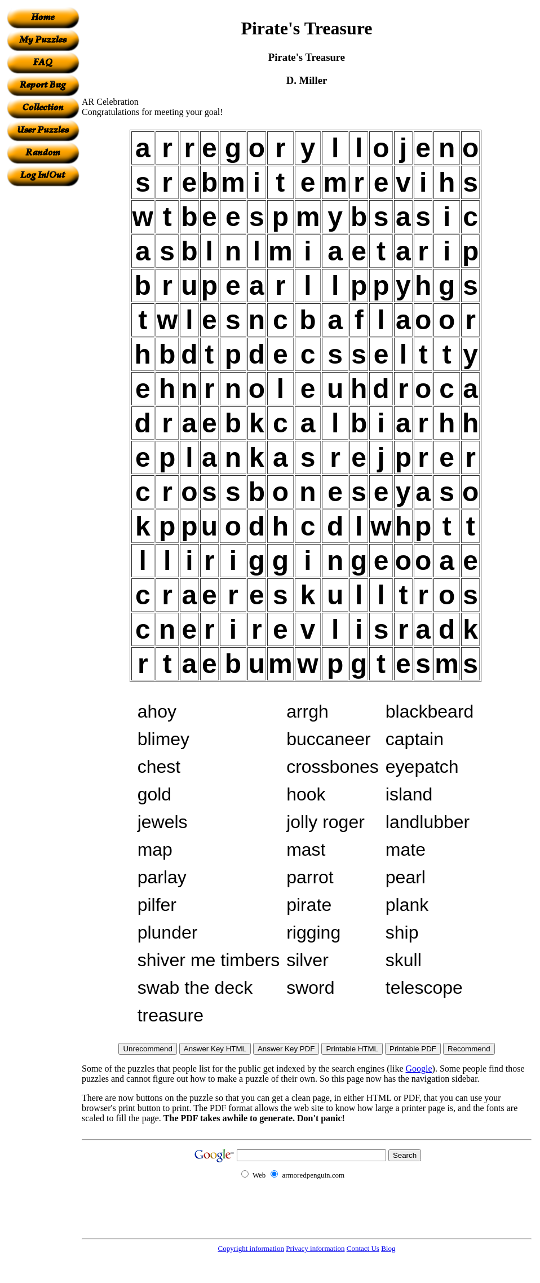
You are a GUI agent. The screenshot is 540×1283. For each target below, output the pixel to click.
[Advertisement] (43, 356)
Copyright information (251, 1248)
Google (419, 1068)
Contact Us (363, 1248)
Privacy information (315, 1248)
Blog (388, 1248)
